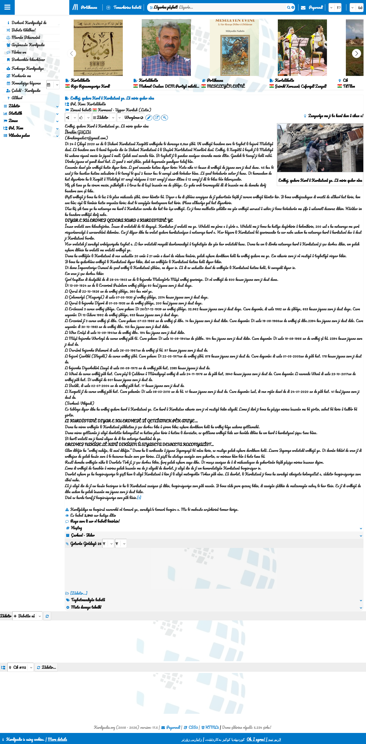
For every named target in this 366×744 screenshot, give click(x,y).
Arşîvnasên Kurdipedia (25, 45)
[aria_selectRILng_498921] (121, 543)
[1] (139, 498)
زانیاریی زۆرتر (192, 739)
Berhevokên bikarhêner (25, 59)
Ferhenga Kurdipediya (24, 68)
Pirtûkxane (89, 7)
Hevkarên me (18, 76)
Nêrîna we (16, 52)
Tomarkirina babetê (127, 7)
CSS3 (193, 727)
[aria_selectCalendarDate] (53, 84)
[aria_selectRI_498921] (108, 543)
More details (57, 739)
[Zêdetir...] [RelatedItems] (78, 593)
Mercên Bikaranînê (23, 37)
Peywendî (316, 7)
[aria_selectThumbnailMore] (27, 616)
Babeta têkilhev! (21, 30)
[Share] (71, 117)
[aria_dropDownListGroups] (20, 667)
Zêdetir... (46, 667)
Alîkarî (14, 98)
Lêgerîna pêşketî (165, 7)
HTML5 (212, 727)
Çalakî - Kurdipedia (23, 90)
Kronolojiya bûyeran (23, 83)
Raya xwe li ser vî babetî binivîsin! (92, 521)
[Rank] (85, 117)
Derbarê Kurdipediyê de (26, 23)
